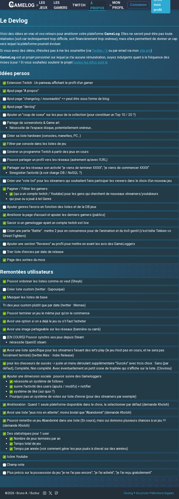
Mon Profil (116, 5)
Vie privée (142, 493)
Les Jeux (41, 5)
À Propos (97, 5)
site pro (145, 51)
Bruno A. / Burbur (28, 493)
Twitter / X (100, 51)
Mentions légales (162, 493)
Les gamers (60, 5)
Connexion (138, 5)
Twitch (78, 5)
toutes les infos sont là (90, 62)
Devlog (128, 493)
